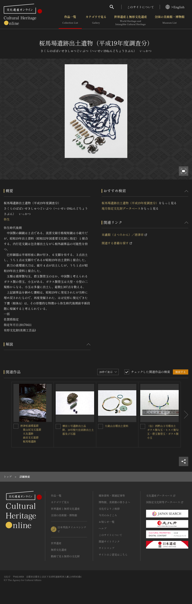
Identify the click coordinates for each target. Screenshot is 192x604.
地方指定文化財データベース (121, 208)
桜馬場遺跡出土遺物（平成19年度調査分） (130, 203)
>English (175, 7)
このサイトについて (140, 7)
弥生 (7, 219)
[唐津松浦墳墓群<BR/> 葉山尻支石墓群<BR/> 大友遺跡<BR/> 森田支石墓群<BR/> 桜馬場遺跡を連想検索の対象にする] (16, 426)
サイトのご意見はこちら (113, 554)
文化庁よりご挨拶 (109, 509)
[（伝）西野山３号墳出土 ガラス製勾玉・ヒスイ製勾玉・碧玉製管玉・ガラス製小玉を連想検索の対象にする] (142, 426)
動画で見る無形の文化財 (65, 556)
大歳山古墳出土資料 (116, 426)
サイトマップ (106, 548)
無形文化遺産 (59, 550)
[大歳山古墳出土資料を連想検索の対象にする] (100, 426)
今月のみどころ (108, 515)
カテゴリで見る (96, 20)
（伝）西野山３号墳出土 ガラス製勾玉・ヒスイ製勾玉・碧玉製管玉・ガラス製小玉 (162, 432)
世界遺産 (56, 543)
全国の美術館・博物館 (169, 20)
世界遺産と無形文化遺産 (130, 20)
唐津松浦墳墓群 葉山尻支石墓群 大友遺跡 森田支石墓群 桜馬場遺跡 (30, 433)
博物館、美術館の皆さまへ (114, 502)
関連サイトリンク (109, 541)
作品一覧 (70, 20)
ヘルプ (102, 528)
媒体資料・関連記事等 (112, 495)
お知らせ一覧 (106, 522)
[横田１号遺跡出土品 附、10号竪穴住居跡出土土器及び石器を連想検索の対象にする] (58, 426)
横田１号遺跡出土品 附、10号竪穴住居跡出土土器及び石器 (78, 430)
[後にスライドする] (184, 415)
